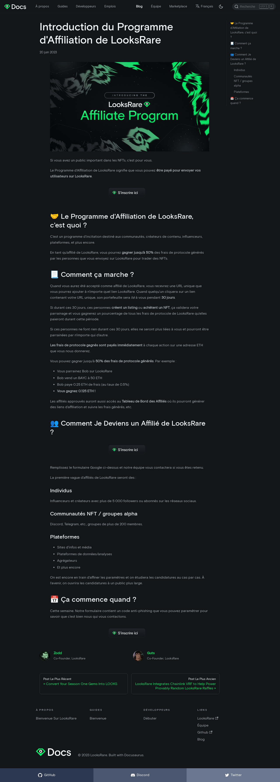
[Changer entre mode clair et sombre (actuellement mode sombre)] (220, 6)
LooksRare (207, 718)
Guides (63, 6)
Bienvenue (98, 718)
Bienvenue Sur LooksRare (56, 718)
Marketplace (178, 6)
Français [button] (204, 6)
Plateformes (241, 92)
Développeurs (86, 6)
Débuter (150, 718)
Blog (139, 6)
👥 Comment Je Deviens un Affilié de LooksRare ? (243, 59)
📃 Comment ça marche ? (240, 46)
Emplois (110, 6)
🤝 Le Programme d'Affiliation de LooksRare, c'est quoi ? (243, 30)
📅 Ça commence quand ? (241, 101)
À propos (42, 6)
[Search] (254, 6)
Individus (239, 70)
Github (204, 732)
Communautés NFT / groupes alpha (243, 81)
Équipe (156, 6)
